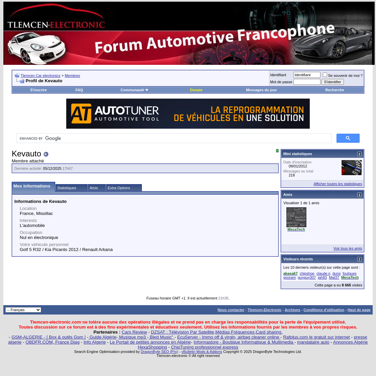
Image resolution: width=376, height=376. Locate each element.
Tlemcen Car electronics (41, 76)
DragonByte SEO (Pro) (159, 352)
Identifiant (278, 75)
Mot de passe (281, 82)
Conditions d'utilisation (323, 310)
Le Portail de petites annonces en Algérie (150, 342)
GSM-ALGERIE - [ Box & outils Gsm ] (49, 337)
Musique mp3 (132, 337)
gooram (289, 277)
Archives (292, 310)
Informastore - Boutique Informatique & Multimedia (244, 342)
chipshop (307, 273)
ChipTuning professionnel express (204, 347)
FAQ (79, 90)
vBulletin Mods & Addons (201, 352)
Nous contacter (230, 310)
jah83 (322, 277)
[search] (173, 138)
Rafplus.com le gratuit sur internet (316, 337)
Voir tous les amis (348, 248)
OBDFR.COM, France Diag (52, 342)
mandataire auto (313, 342)
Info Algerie (95, 342)
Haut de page (359, 310)
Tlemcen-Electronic (264, 310)
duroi (337, 273)
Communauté (134, 90)
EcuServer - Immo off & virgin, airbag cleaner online (229, 337)
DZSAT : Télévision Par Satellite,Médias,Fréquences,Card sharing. (216, 332)
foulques (350, 273)
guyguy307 (307, 277)
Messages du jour (261, 90)
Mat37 (334, 277)
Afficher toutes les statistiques (338, 184)
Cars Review (134, 332)
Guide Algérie (102, 337)
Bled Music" (161, 337)
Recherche (334, 90)
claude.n (323, 273)
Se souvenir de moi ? (343, 76)
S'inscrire (38, 90)
